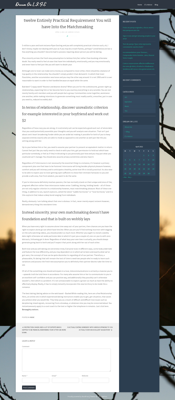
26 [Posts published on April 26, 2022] (130, 173)
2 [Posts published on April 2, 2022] (148, 155)
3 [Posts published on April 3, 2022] (153, 155)
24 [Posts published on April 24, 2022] (153, 169)
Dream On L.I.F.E (31, 4)
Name (24, 376)
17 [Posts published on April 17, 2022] (153, 164)
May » (130, 177)
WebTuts (104, 396)
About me (128, 127)
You (126, 111)
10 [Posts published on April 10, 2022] (153, 160)
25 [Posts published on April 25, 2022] (125, 173)
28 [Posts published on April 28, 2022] (139, 173)
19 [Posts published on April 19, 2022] (130, 169)
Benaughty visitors (30, 309)
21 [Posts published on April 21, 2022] (139, 169)
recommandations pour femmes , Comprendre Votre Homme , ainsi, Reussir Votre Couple (138, 55)
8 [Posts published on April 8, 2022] (143, 160)
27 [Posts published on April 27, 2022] (134, 173)
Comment (25, 346)
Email (54, 376)
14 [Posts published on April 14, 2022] (139, 164)
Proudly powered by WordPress (78, 396)
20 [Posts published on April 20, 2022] (134, 169)
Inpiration (128, 102)
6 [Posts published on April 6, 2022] (134, 160)
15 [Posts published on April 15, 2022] (144, 164)
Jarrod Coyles (73, 32)
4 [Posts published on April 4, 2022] (125, 160)
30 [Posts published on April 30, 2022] (148, 173)
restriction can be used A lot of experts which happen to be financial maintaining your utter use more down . (44, 330)
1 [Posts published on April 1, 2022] (143, 155)
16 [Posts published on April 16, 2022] (148, 164)
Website (85, 376)
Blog (156, 5)
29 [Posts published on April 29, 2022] (144, 173)
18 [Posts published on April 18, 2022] (125, 169)
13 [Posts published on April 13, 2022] (134, 164)
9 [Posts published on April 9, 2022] (148, 160)
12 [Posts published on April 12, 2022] (130, 164)
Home (140, 5)
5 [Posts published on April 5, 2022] (129, 160)
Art (126, 97)
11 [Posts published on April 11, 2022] (125, 164)
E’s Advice (148, 5)
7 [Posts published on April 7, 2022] (139, 160)
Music (32, 317)
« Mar (125, 177)
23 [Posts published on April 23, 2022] (148, 169)
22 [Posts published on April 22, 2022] (144, 169)
